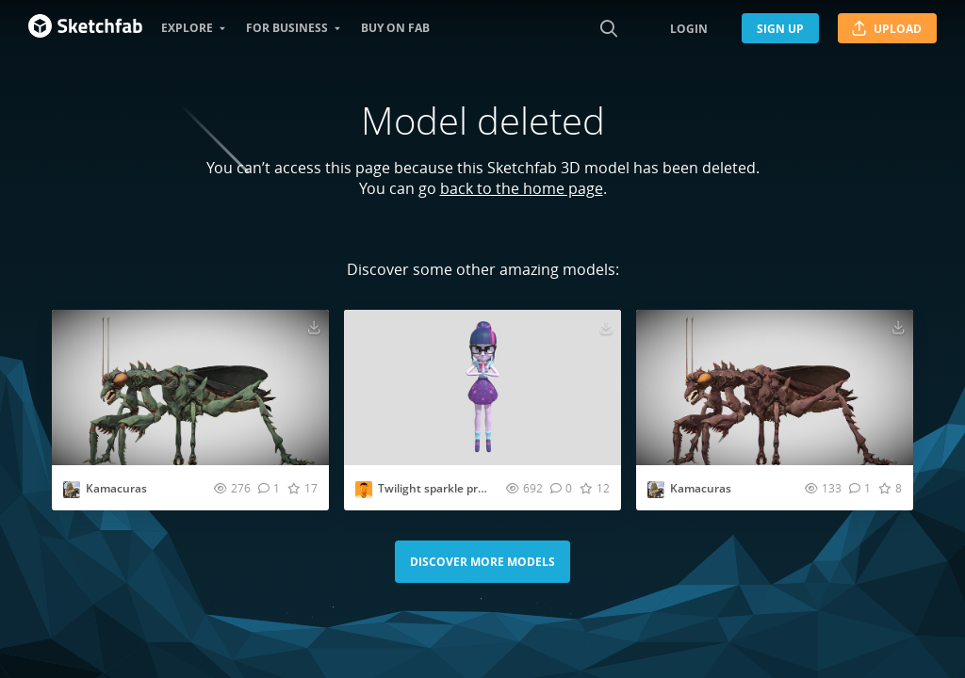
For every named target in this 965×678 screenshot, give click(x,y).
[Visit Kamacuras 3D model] (190, 387)
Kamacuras (116, 488)
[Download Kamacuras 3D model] (313, 326)
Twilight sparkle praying (442, 488)
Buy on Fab (395, 28)
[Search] (608, 28)
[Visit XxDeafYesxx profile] (363, 489)
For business (287, 28)
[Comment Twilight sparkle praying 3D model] (561, 487)
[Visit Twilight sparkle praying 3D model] (482, 387)
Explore (187, 28)
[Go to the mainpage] (85, 28)
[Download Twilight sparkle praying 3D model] (606, 326)
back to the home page (521, 188)
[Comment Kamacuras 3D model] (269, 487)
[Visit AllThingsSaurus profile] (71, 489)
